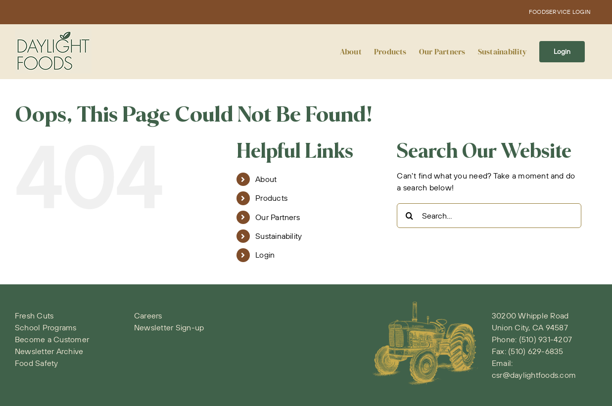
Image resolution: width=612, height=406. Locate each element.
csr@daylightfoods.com (534, 375)
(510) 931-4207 (545, 339)
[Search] (409, 215)
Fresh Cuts (34, 315)
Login (265, 255)
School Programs (46, 327)
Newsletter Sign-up (169, 327)
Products (271, 198)
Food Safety (36, 363)
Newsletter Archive (49, 351)
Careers (148, 315)
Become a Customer (52, 339)
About (266, 179)
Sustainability (278, 236)
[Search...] (489, 215)
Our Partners (277, 217)
